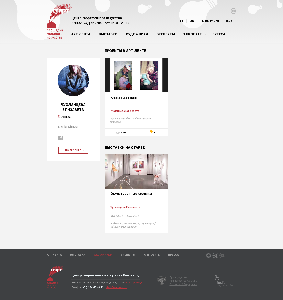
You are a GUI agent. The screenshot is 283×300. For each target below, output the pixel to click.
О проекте (192, 34)
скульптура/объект (122, 118)
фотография (143, 118)
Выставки (108, 34)
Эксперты (166, 34)
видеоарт (115, 121)
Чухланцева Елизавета (125, 207)
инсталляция (131, 223)
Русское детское (123, 97)
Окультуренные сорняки (131, 193)
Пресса (219, 34)
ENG (192, 21)
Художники (137, 34)
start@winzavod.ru (116, 287)
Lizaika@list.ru (68, 126)
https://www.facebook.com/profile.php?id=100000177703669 (60, 138)
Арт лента (81, 34)
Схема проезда (133, 282)
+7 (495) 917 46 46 (93, 287)
